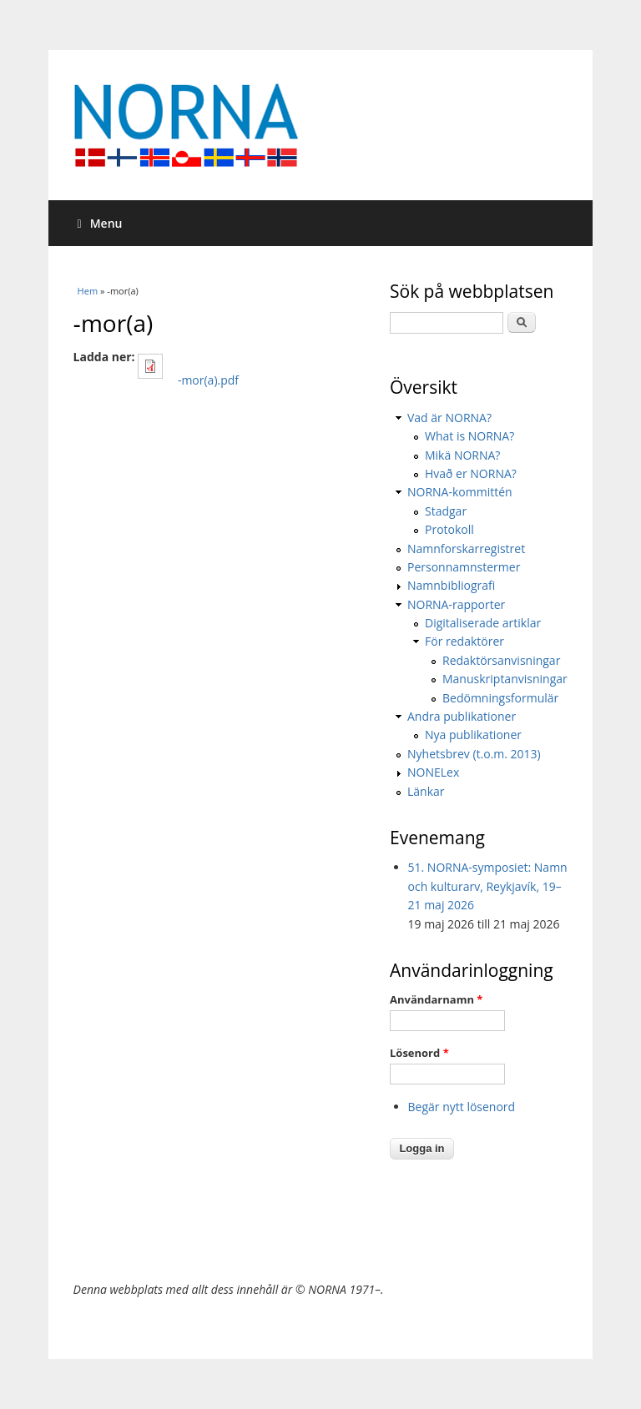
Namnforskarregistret (466, 548)
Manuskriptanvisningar (505, 679)
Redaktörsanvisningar (501, 660)
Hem (88, 290)
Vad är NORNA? (449, 417)
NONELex (433, 772)
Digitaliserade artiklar (483, 623)
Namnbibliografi (451, 585)
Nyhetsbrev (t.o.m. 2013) (474, 754)
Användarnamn (436, 999)
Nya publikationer (473, 734)
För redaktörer (464, 641)
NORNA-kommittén (459, 492)
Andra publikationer (461, 716)
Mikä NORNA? (462, 455)
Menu (100, 223)
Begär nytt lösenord (462, 1107)
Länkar (426, 791)
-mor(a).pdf (208, 380)
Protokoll (449, 529)
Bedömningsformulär (500, 698)
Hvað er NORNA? (471, 473)
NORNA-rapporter (456, 604)
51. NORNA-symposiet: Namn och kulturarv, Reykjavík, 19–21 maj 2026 (488, 886)
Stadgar (446, 511)
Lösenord (419, 1052)
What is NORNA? (469, 436)
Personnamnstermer (463, 567)
